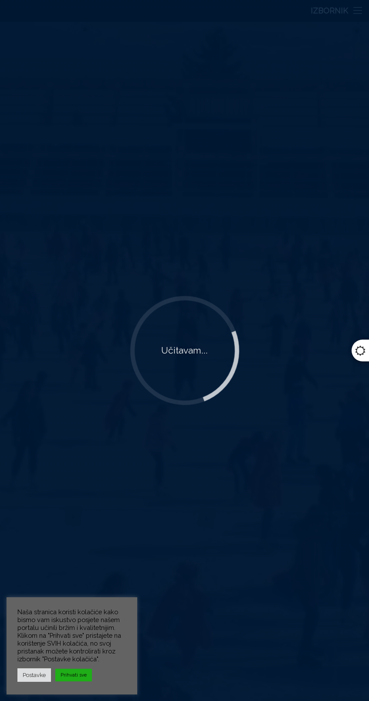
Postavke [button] (34, 675)
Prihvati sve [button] (74, 675)
